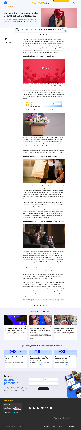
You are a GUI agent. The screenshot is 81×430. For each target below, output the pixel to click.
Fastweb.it (6, 423)
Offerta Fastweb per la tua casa (61, 0)
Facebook (40, 35)
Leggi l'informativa (7, 392)
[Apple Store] (7, 412)
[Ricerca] (74, 3)
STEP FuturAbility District (33, 420)
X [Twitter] (37, 35)
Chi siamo (6, 418)
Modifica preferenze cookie (62, 427)
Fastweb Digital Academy (33, 418)
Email (46, 35)
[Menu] (7, 2)
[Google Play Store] (17, 412)
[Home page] (40, 3)
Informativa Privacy (46, 427)
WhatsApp (43, 35)
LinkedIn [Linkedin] (34, 35)
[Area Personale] (76, 3)
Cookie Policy (53, 427)
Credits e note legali (7, 420)
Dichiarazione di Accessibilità (72, 427)
